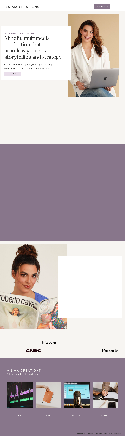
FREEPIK (119, 433)
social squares (111, 433)
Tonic (96, 433)
